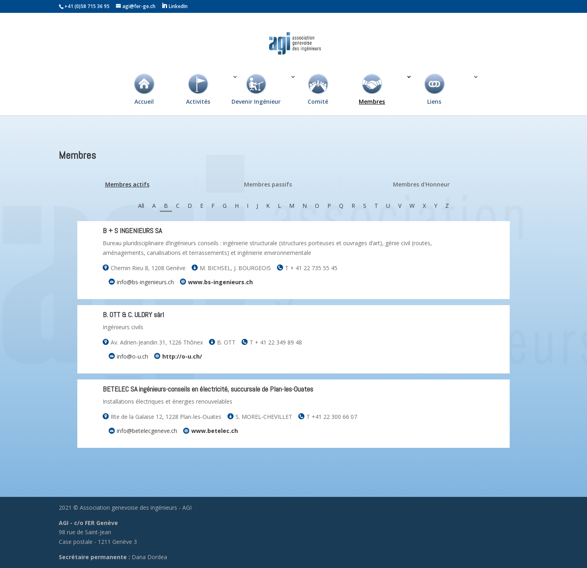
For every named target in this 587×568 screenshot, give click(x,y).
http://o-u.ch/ (182, 356)
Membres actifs (127, 184)
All (141, 205)
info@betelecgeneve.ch (147, 431)
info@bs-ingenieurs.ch (145, 282)
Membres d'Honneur (421, 184)
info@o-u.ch (132, 356)
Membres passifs (268, 184)
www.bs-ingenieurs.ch (220, 282)
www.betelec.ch (214, 431)
